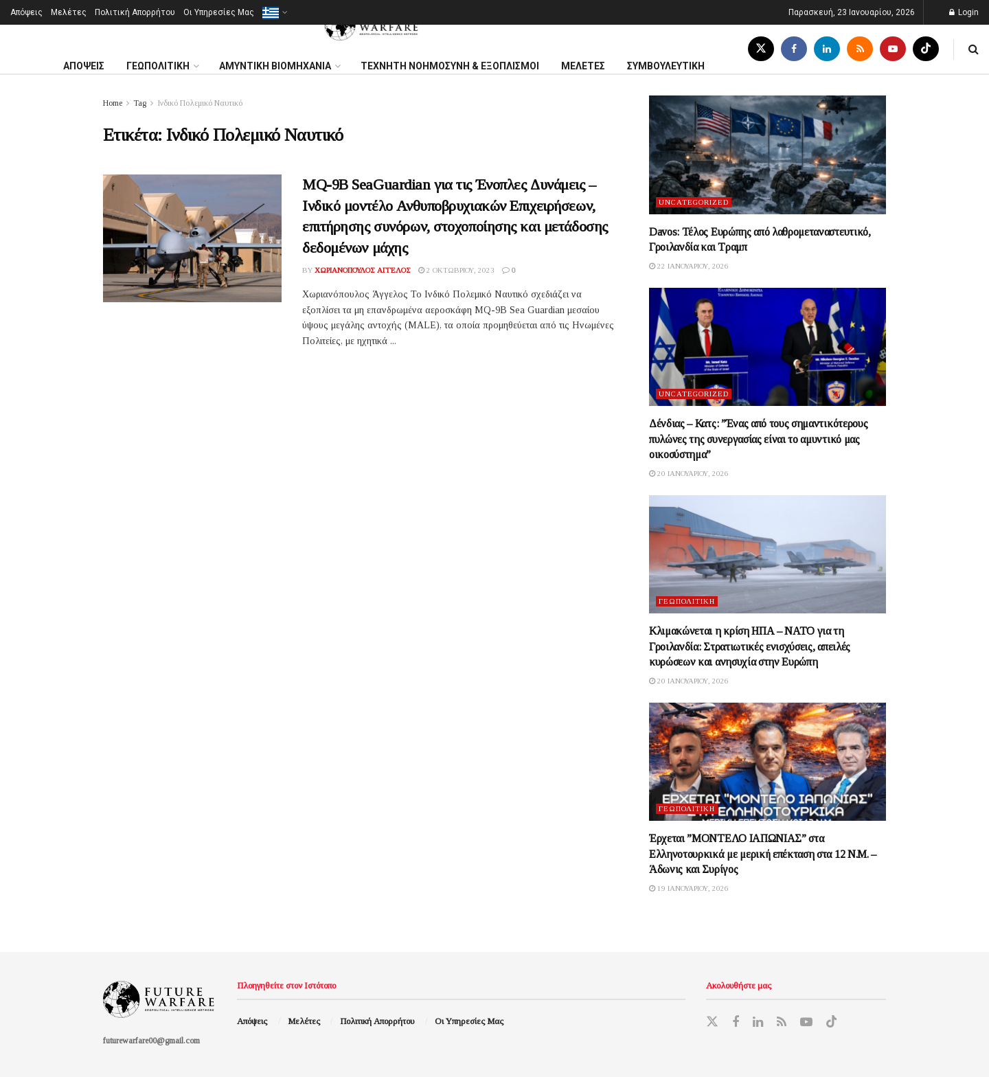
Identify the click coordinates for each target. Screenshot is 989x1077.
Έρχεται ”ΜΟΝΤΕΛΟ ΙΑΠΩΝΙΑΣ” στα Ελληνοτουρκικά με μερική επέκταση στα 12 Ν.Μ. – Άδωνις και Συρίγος (762, 853)
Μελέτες (69, 12)
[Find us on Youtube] (893, 49)
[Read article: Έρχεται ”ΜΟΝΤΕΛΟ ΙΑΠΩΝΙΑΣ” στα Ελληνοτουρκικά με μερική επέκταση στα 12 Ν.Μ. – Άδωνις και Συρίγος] (767, 762)
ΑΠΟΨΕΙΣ (83, 65)
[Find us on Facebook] (794, 49)
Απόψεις (26, 12)
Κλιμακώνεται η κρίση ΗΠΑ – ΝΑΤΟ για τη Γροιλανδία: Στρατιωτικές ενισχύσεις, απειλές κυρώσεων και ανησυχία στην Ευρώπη (749, 646)
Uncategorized (694, 202)
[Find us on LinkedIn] (827, 49)
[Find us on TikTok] (926, 49)
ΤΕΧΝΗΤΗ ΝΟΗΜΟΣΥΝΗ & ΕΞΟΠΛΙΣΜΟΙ (450, 65)
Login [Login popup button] (964, 12)
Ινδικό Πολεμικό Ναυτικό (199, 103)
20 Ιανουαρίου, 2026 (689, 473)
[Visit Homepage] (372, 25)
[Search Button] (973, 49)
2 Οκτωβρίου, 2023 (456, 270)
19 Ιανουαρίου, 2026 (689, 888)
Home (112, 103)
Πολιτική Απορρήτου (135, 12)
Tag (139, 103)
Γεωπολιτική (687, 601)
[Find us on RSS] (860, 49)
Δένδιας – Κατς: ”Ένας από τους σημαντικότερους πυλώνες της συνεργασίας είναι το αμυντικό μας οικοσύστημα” (758, 439)
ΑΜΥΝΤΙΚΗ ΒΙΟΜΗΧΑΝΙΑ (275, 65)
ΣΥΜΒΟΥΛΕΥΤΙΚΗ (666, 65)
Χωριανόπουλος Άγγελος (363, 270)
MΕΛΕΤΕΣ (583, 65)
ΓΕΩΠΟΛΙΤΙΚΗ (158, 65)
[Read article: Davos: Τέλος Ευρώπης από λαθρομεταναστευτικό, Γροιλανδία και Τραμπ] (767, 154)
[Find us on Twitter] (761, 49)
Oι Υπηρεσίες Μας (218, 12)
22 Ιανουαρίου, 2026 (689, 266)
